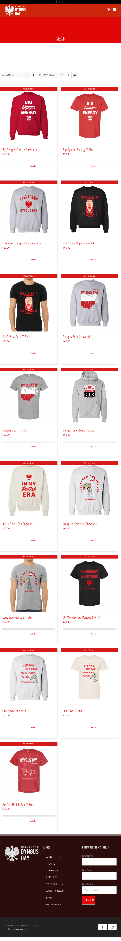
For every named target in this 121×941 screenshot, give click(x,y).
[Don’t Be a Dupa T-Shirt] (28, 303)
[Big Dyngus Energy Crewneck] (28, 115)
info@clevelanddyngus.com (15, 929)
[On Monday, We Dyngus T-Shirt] (89, 583)
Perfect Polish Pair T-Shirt (18, 804)
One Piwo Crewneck (14, 711)
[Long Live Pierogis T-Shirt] (28, 583)
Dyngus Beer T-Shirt (14, 430)
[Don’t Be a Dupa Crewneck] (89, 209)
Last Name (87, 869)
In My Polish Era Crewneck (18, 524)
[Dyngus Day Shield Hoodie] (89, 396)
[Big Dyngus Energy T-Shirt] (89, 115)
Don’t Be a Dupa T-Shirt (16, 337)
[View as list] (74, 75)
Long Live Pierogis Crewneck (80, 524)
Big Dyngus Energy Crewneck (19, 149)
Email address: (89, 884)
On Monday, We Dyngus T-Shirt (81, 617)
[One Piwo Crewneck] (28, 677)
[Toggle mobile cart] (108, 9)
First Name (87, 855)
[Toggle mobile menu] (115, 9)
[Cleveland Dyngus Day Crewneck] (28, 209)
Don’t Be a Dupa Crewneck (78, 243)
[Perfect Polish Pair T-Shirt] (28, 770)
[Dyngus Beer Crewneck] (89, 303)
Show (47, 75)
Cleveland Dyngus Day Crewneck (21, 243)
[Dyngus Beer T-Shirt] (28, 396)
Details (33, 166)
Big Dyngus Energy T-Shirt (78, 149)
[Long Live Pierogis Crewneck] (89, 490)
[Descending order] (33, 75)
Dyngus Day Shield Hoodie (78, 430)
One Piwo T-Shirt (73, 711)
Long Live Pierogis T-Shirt (17, 617)
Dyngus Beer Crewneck (76, 337)
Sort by (8, 75)
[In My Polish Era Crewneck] (28, 490)
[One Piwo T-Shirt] (89, 677)
